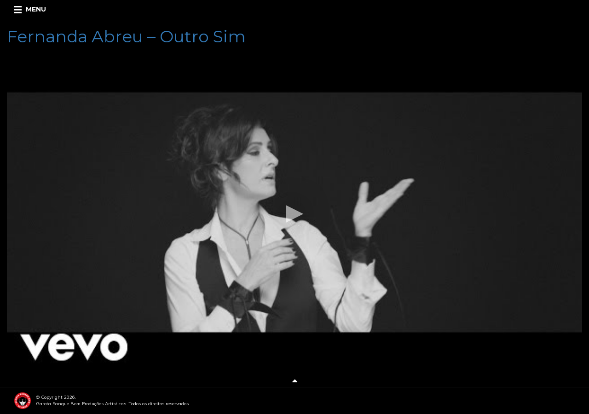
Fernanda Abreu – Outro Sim (126, 36)
